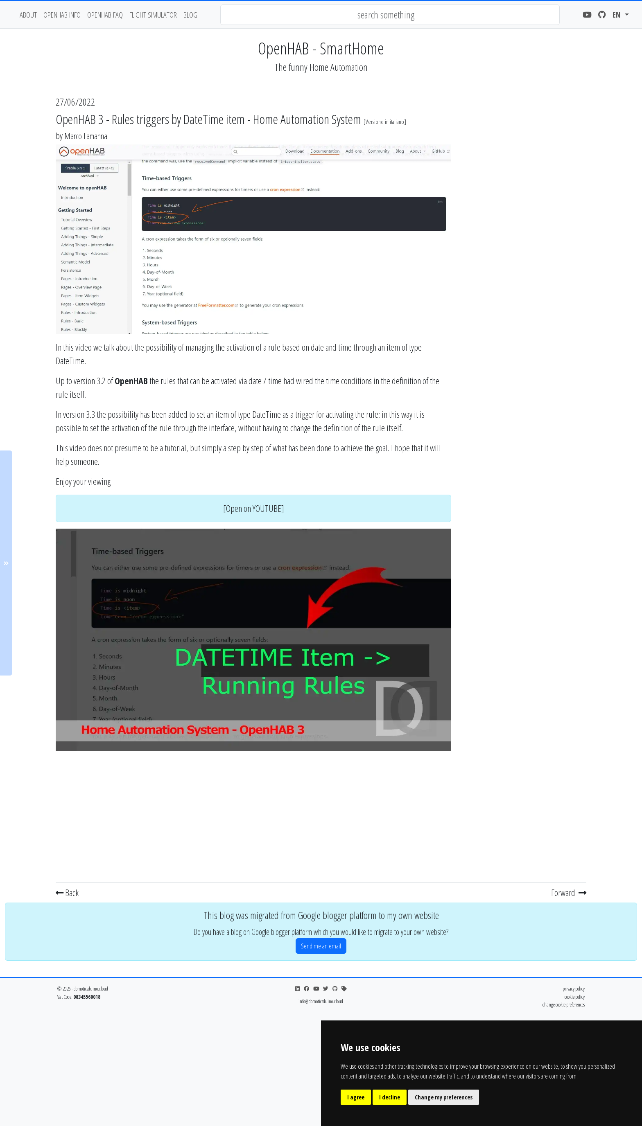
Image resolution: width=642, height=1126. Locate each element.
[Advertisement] (253, 815)
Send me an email (321, 945)
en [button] (618, 14)
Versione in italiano (385, 122)
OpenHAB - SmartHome (321, 48)
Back (67, 892)
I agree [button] (355, 1097)
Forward (568, 892)
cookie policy (575, 996)
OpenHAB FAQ (105, 14)
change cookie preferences (564, 1004)
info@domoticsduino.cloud (320, 1001)
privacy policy (574, 988)
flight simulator (153, 14)
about (28, 14)
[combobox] (390, 15)
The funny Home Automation (321, 67)
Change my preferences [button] (443, 1097)
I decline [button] (389, 1097)
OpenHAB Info (62, 14)
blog (190, 14)
